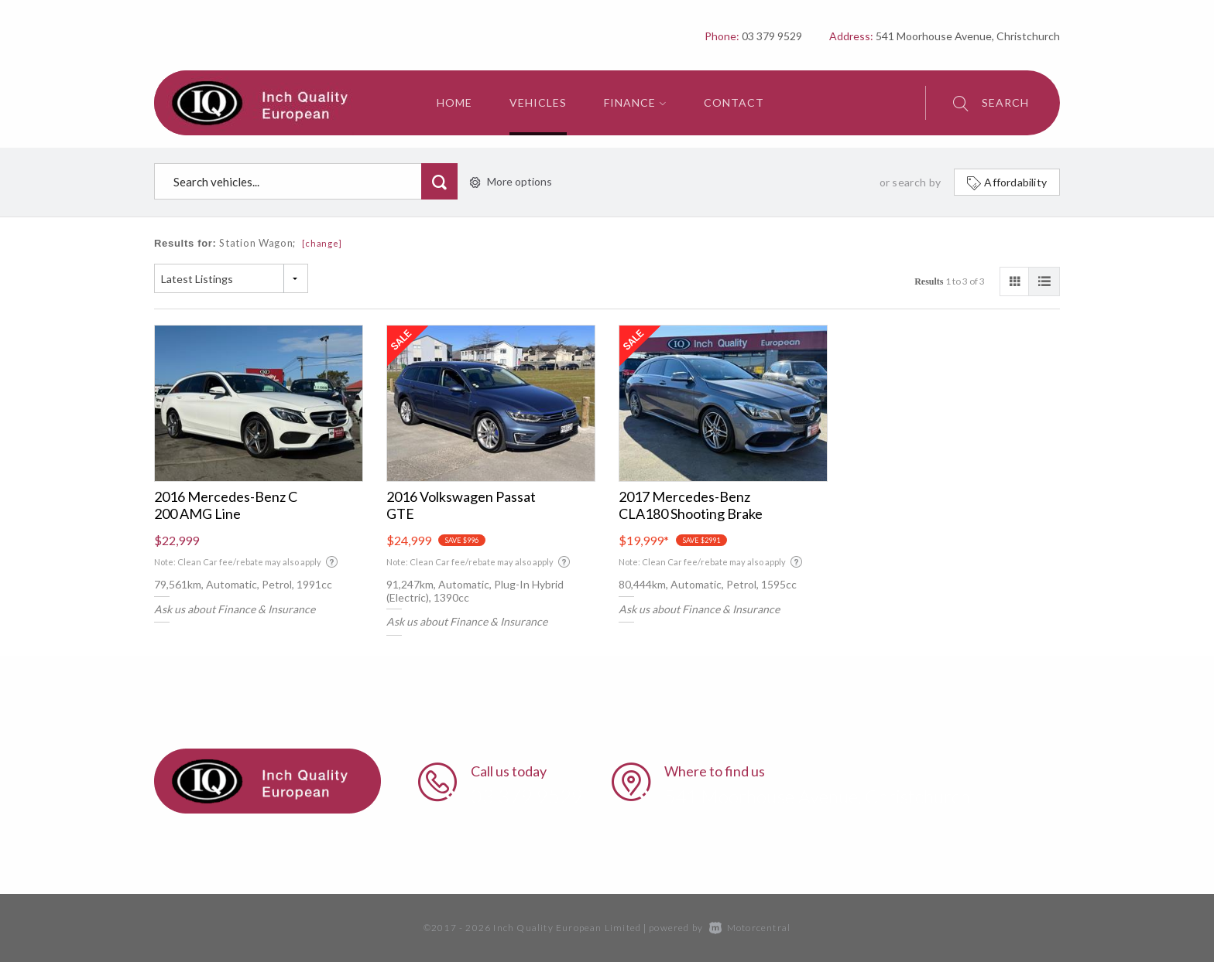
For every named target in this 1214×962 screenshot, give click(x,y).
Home (454, 102)
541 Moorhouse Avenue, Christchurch (822, 795)
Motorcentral (750, 927)
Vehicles (538, 102)
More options (511, 181)
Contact (734, 102)
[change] (322, 243)
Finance (635, 102)
